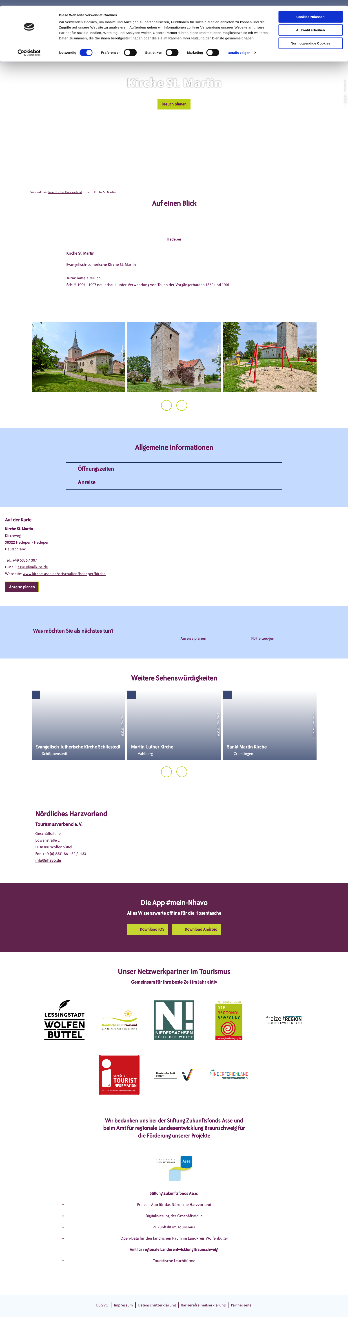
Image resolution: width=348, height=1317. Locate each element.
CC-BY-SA (345, 99)
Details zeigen (239, 47)
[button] (174, 104)
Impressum (123, 1305)
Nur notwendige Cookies (310, 37)
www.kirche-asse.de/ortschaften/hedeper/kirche (64, 574)
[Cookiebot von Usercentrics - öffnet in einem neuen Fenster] (29, 47)
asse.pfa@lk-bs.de (33, 567)
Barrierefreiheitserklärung (203, 1305)
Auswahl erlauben (310, 24)
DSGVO (102, 1305)
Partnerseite (241, 1305)
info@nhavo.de (48, 860)
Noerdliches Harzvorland (65, 192)
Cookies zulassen (310, 11)
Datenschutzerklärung (157, 1305)
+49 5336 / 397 (25, 560)
